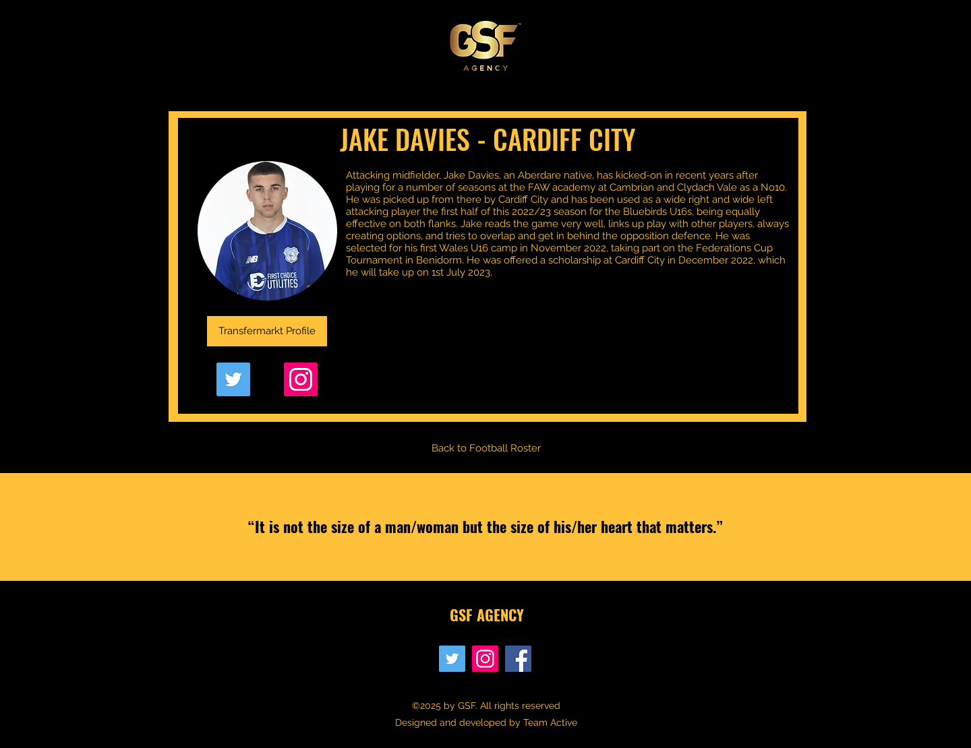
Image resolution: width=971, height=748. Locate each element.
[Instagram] (301, 379)
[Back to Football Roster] (486, 448)
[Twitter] (233, 379)
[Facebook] (518, 659)
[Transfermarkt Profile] (267, 331)
